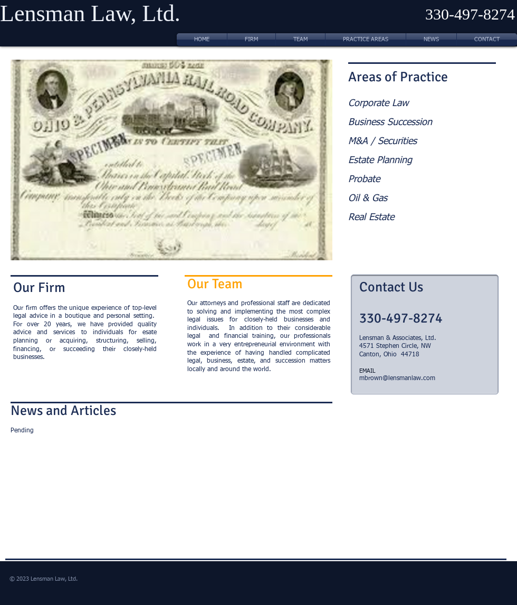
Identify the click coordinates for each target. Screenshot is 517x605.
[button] (171, 160)
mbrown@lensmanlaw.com (397, 378)
